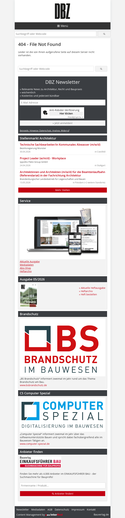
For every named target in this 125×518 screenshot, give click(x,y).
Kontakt (91, 509)
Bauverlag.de (101, 514)
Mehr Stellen (62, 190)
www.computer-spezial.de (35, 443)
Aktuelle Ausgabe (30, 261)
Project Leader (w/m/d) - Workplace (43, 158)
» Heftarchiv (86, 291)
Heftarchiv (26, 271)
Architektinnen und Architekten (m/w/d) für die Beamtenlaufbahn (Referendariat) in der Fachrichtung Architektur (62, 173)
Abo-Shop (25, 268)
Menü (64, 26)
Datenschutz (62, 509)
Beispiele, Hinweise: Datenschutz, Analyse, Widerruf (44, 130)
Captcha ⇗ (75, 117)
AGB (50, 509)
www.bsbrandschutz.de (33, 385)
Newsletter (22, 509)
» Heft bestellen (88, 294)
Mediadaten (27, 264)
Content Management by (39, 514)
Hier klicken (66, 113)
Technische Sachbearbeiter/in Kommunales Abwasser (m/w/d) (60, 144)
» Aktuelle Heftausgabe (92, 287)
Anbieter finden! (62, 493)
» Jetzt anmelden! (63, 123)
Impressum (77, 509)
